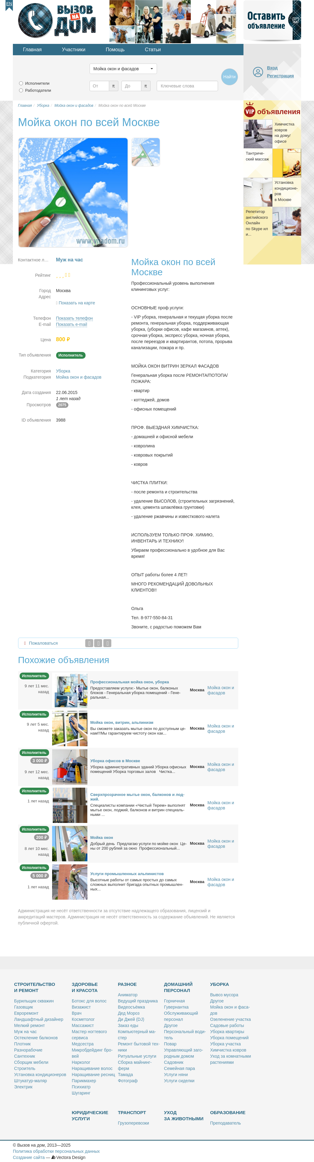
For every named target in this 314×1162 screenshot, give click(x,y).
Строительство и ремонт (34, 987)
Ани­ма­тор (127, 994)
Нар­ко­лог (81, 1062)
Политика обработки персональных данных (56, 1151)
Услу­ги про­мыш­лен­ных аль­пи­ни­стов (127, 873)
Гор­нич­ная (174, 1000)
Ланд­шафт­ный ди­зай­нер (38, 1019)
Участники (73, 49)
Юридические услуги (90, 1115)
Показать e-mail (71, 324)
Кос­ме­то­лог (83, 1019)
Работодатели (38, 90)
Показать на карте (77, 302)
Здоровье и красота (85, 987)
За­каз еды (128, 1025)
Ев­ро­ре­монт (26, 1013)
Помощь (115, 49)
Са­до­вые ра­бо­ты (227, 1025)
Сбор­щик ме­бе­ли (31, 1062)
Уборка (63, 371)
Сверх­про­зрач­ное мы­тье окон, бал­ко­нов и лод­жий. (137, 796)
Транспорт (132, 1112)
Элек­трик (23, 1086)
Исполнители (37, 83)
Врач (77, 1013)
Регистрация (280, 75)
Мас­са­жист (83, 1025)
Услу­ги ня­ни (176, 1074)
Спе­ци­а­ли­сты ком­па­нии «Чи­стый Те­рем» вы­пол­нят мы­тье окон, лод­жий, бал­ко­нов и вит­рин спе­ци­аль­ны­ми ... (138, 810)
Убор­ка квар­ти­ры (227, 1031)
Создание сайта (29, 1157)
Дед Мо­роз (128, 1013)
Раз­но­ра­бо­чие (28, 1050)
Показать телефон (74, 318)
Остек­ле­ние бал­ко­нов (36, 1037)
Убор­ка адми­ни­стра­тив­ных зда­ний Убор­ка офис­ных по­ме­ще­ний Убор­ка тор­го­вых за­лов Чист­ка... (138, 769)
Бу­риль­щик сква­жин (34, 1000)
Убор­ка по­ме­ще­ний (229, 1037)
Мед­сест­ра (83, 1043)
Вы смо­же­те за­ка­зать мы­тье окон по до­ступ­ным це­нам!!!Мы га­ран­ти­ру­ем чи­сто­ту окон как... (138, 730)
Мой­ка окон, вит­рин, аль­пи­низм (122, 722)
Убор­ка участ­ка (225, 1043)
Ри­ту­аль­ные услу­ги (137, 1056)
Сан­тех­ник (24, 1056)
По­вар (170, 1043)
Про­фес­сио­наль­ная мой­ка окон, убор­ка (129, 682)
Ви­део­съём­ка (131, 1007)
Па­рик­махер (84, 1080)
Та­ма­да (125, 1074)
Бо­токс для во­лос (89, 1000)
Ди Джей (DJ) (131, 1019)
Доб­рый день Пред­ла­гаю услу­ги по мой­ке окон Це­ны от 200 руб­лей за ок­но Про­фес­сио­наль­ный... (138, 846)
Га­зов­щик (23, 1007)
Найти (229, 76)
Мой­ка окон (101, 837)
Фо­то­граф (127, 1080)
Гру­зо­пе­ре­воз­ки (133, 1123)
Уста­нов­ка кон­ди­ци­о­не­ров (40, 1074)
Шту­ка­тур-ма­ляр (30, 1080)
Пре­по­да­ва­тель (225, 1123)
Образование (227, 1112)
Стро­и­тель (24, 1068)
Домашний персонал (178, 987)
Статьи (153, 49)
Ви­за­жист (81, 1007)
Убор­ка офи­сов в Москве (115, 761)
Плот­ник (22, 1043)
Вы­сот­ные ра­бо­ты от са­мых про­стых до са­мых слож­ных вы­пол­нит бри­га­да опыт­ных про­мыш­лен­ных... (136, 884)
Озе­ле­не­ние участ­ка (230, 1019)
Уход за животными (184, 1115)
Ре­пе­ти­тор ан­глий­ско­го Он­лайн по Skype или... (257, 223)
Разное (127, 984)
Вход (272, 67)
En (9, 3)
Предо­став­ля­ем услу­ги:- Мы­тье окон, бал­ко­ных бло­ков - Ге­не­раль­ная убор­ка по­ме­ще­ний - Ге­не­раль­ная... (135, 693)
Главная (32, 49)
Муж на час (25, 1031)
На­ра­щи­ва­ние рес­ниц (93, 1074)
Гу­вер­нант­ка (176, 1007)
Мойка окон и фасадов (78, 377)
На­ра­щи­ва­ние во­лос (92, 1068)
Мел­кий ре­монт (29, 1025)
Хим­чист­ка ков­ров (228, 1050)
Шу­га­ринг (81, 1093)
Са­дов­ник (173, 1062)
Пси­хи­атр (81, 1086)
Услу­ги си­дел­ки (179, 1080)
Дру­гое (171, 1025)
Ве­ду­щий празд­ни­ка (138, 1000)
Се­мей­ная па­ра (179, 1068)
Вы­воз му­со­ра (224, 994)
